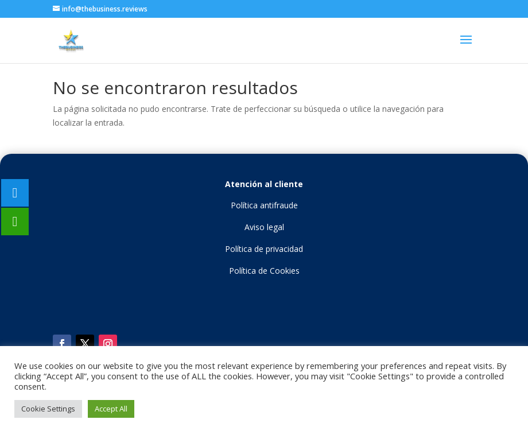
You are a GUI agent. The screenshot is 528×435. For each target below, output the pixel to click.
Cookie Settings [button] (48, 408)
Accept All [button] (111, 408)
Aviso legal (264, 227)
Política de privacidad (264, 248)
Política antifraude (264, 205)
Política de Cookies (264, 270)
